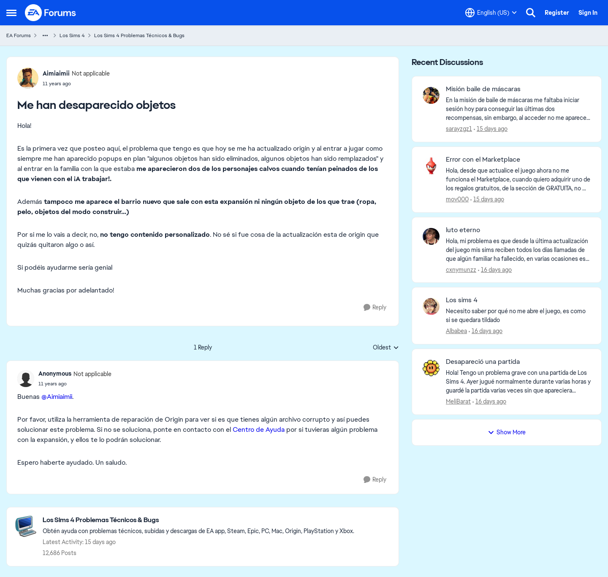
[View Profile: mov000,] (431, 165)
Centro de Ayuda (259, 429)
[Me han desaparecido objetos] (74, 383)
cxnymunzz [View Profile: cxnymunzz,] (461, 269)
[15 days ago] (491, 129)
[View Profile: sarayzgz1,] (431, 95)
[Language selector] (491, 12)
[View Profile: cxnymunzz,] (431, 236)
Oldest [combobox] (386, 348)
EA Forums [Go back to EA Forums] (18, 35)
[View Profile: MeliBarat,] (431, 368)
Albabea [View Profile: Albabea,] (456, 331)
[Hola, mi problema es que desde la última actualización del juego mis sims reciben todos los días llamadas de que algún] (518, 249)
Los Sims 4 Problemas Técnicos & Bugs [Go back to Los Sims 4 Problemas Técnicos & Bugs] (139, 35)
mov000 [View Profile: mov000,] (457, 199)
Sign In (587, 12)
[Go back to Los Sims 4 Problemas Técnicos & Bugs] (198, 520)
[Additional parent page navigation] (45, 35)
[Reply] (375, 307)
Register (557, 12)
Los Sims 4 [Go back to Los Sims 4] (72, 35)
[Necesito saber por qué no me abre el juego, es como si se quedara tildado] (518, 316)
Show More (507, 432)
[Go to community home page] (50, 12)
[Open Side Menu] (11, 12)
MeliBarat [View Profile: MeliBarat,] (458, 401)
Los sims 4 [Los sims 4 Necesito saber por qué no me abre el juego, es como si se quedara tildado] (462, 300)
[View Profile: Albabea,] (431, 306)
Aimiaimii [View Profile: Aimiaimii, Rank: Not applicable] (56, 73)
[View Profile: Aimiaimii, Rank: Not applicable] (27, 78)
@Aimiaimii (56, 396)
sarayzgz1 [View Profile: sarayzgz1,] (459, 129)
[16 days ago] (495, 269)
